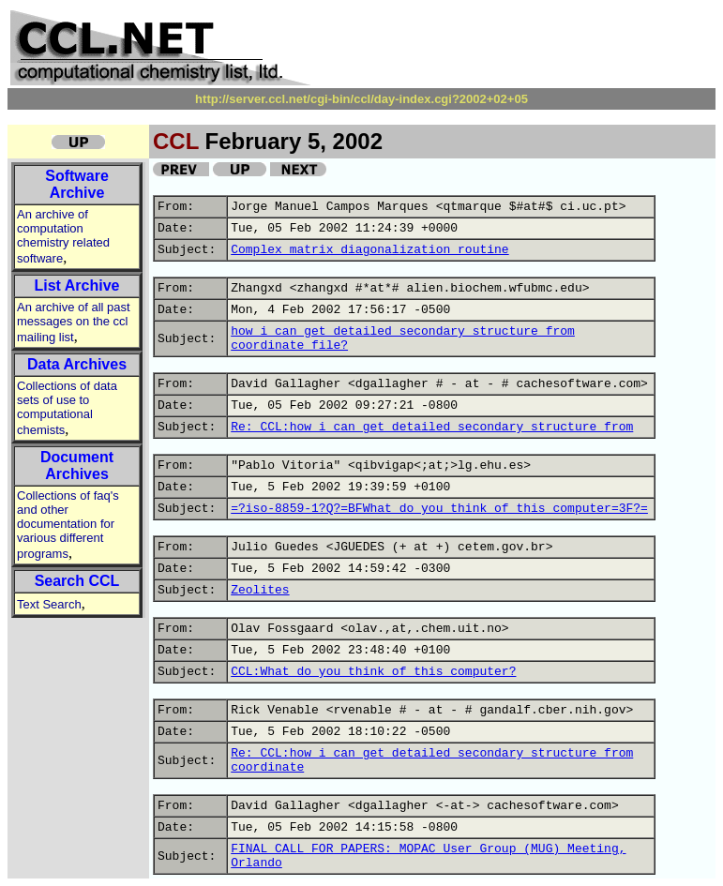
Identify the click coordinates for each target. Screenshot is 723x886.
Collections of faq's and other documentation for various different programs (68, 524)
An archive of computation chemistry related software (63, 236)
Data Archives (77, 364)
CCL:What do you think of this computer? (373, 672)
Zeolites (260, 590)
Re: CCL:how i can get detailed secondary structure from (432, 427)
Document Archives (76, 465)
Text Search (49, 604)
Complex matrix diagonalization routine (369, 250)
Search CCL (77, 581)
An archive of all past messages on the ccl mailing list (73, 322)
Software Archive (77, 184)
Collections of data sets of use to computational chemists (67, 408)
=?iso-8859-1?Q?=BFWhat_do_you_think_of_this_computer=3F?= (439, 509)
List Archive (77, 285)
